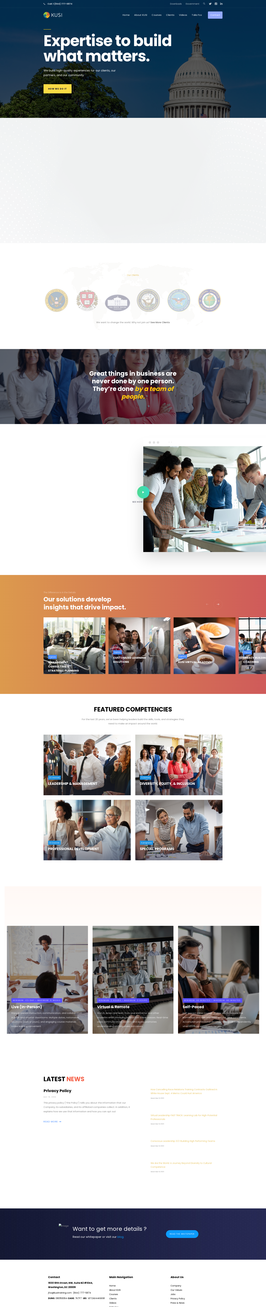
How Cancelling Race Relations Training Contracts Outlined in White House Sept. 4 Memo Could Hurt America (184, 1091)
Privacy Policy (87, 1106)
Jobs (173, 1294)
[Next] (217, 604)
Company (176, 1285)
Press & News (177, 1302)
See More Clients (160, 322)
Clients (113, 1298)
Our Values (176, 1290)
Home (112, 1285)
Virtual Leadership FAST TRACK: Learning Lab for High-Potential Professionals (184, 1117)
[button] (204, 4)
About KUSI (115, 1290)
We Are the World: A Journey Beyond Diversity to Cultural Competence (181, 1165)
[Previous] (207, 604)
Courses (113, 1294)
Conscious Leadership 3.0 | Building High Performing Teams (183, 1141)
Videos (112, 1302)
